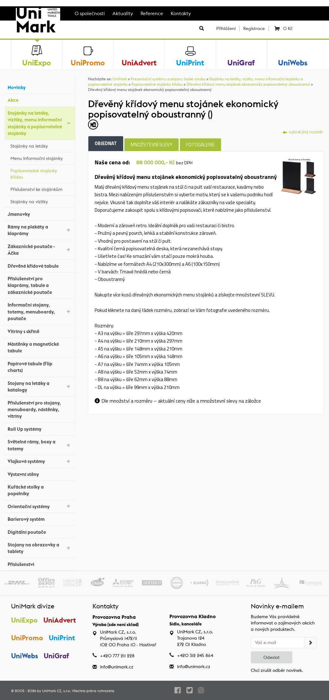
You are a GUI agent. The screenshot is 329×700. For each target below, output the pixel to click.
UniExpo (24, 620)
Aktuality (122, 13)
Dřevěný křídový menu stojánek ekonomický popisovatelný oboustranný (248, 84)
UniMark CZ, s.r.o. (56, 691)
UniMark (119, 78)
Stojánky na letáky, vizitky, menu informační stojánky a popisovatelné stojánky (40, 123)
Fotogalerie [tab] (200, 144)
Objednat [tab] (106, 143)
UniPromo (27, 637)
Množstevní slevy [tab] (151, 144)
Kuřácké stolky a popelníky (40, 490)
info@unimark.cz (116, 666)
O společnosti (90, 13)
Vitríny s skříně (40, 330)
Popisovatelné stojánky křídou (41, 174)
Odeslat (271, 657)
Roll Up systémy (40, 428)
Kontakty (181, 13)
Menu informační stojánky (41, 157)
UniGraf (56, 655)
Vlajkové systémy (40, 461)
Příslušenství (40, 563)
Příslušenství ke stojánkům (41, 188)
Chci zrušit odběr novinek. (277, 670)
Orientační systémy (40, 506)
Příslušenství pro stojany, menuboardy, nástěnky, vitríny (40, 409)
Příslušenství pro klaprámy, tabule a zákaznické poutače (40, 285)
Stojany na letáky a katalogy (40, 386)
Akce (40, 99)
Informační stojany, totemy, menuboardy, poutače (40, 311)
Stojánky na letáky (41, 145)
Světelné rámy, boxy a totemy (40, 445)
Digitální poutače (40, 531)
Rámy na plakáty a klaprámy (40, 230)
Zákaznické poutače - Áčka (40, 249)
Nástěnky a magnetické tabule (40, 347)
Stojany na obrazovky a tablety (40, 548)
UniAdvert (60, 620)
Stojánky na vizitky (41, 200)
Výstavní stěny (40, 473)
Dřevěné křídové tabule (40, 265)
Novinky (40, 86)
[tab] (299, 176)
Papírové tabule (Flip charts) (40, 367)
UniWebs (24, 655)
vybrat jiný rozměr (302, 131)
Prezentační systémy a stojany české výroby (168, 78)
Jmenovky (40, 213)
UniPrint (62, 637)
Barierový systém (40, 518)
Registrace (254, 28)
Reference (152, 13)
